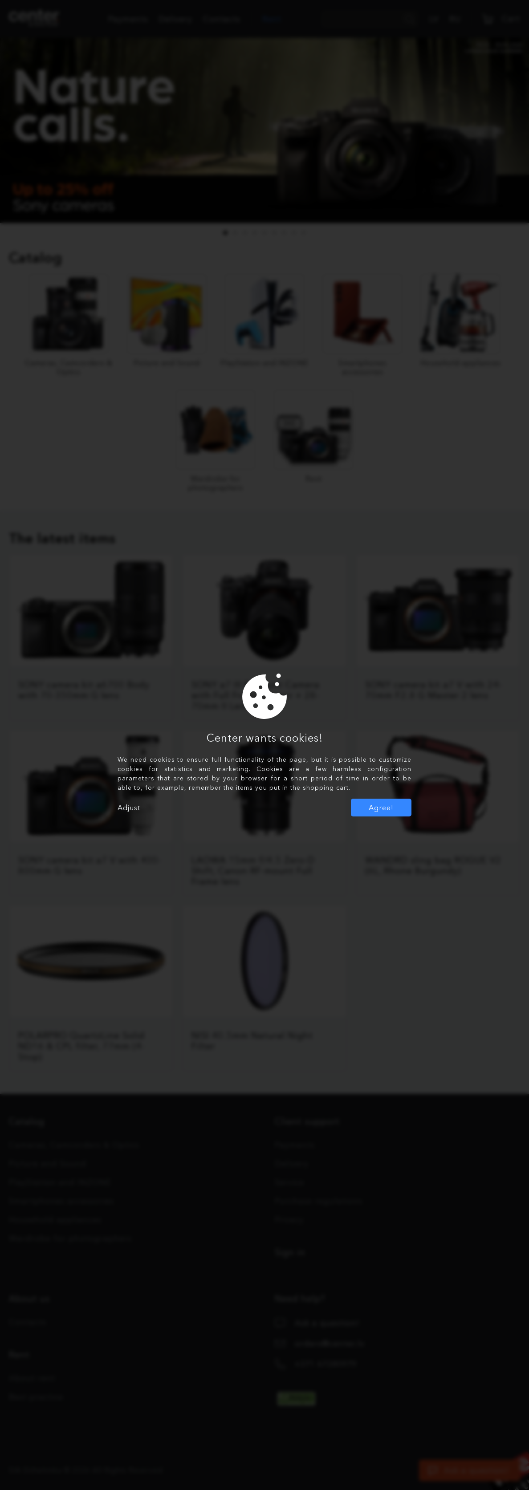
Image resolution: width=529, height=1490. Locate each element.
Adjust (129, 807)
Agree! (381, 807)
